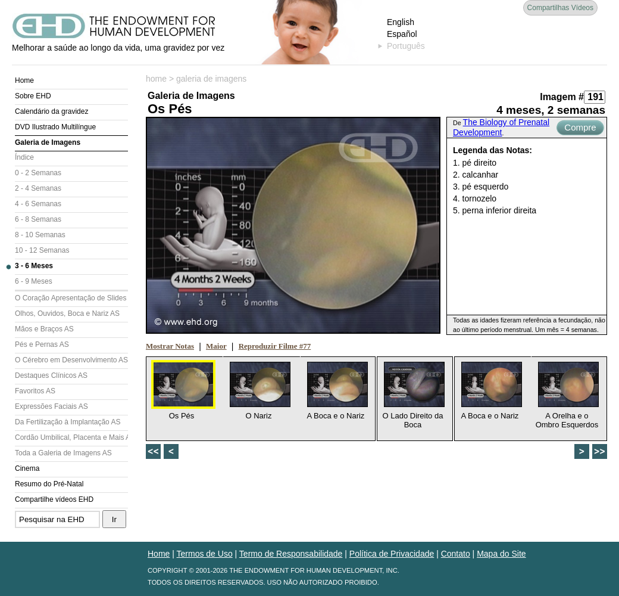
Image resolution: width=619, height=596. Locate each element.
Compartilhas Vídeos (560, 8)
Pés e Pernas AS (42, 344)
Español (402, 34)
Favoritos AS (35, 391)
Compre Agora (580, 128)
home (156, 78)
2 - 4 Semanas (38, 188)
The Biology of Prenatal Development (501, 127)
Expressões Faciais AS (51, 406)
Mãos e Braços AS (44, 329)
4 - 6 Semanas (38, 204)
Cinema (27, 468)
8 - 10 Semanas (40, 235)
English (400, 22)
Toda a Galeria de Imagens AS (63, 453)
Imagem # (562, 97)
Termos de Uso (205, 553)
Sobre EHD (33, 96)
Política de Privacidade (391, 553)
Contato (455, 553)
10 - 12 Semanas (42, 250)
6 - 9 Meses (33, 281)
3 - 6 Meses (34, 266)
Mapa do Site (501, 553)
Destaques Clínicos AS (51, 375)
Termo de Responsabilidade (291, 553)
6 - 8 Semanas (38, 219)
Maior (216, 346)
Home (24, 80)
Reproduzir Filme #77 (275, 346)
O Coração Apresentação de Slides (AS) (71, 298)
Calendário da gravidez (51, 111)
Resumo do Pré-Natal (49, 484)
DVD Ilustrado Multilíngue (55, 127)
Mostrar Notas (170, 346)
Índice (24, 157)
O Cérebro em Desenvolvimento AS (71, 360)
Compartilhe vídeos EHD (54, 499)
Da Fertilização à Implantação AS (67, 422)
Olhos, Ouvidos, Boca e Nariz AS (67, 313)
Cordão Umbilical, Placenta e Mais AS (71, 437)
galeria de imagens (211, 78)
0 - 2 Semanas (38, 173)
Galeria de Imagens (47, 142)
